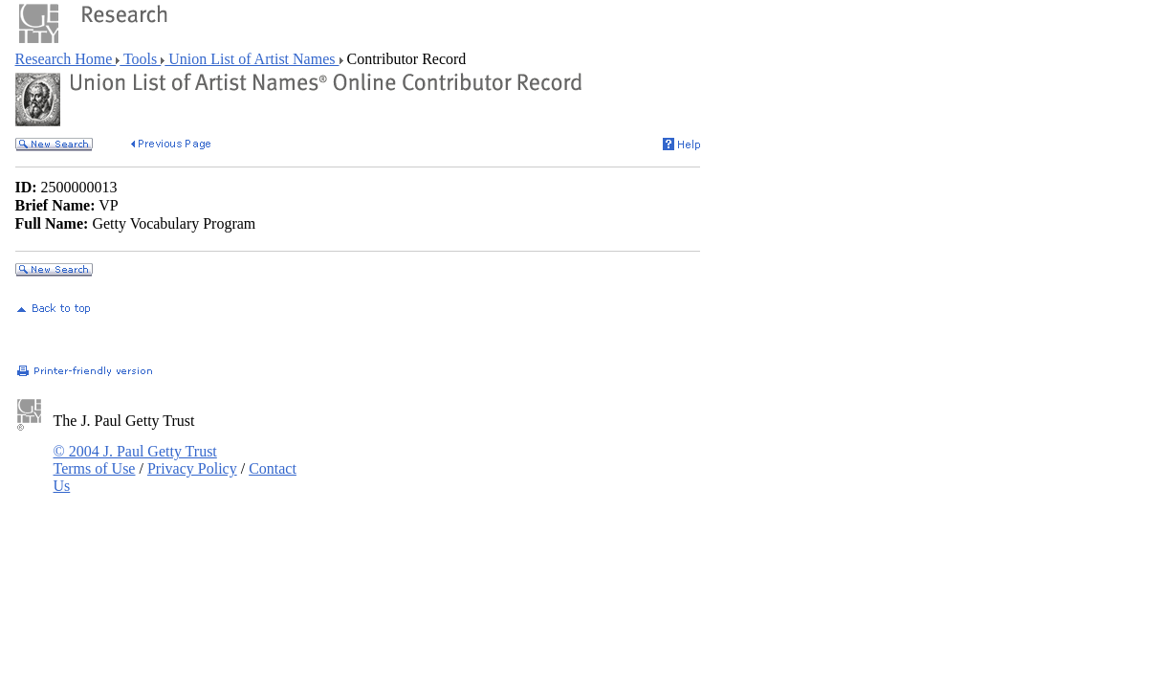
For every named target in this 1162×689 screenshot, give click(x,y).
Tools (140, 59)
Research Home (66, 59)
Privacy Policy (192, 468)
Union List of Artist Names (251, 59)
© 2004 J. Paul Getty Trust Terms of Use (135, 460)
